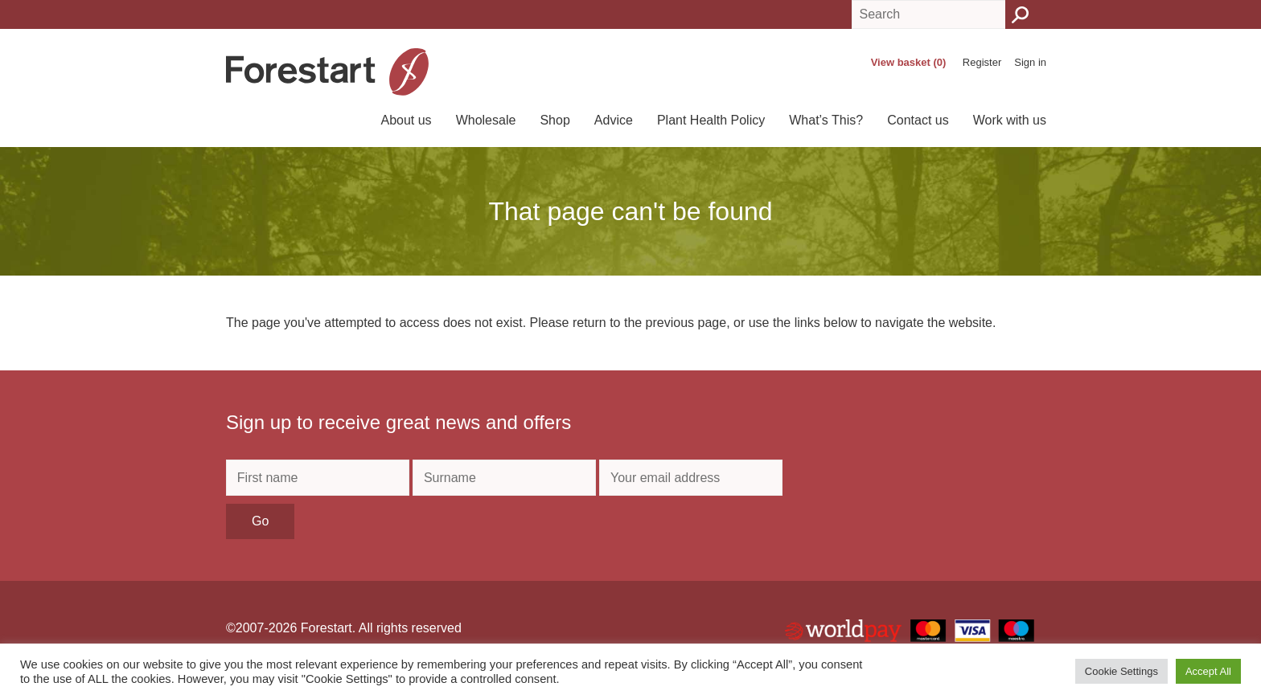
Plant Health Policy (711, 120)
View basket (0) (909, 62)
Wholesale (486, 120)
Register (982, 62)
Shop (554, 120)
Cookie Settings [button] (1121, 671)
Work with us (1009, 120)
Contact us (917, 120)
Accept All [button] (1208, 671)
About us (405, 120)
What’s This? (826, 120)
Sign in (1030, 62)
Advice (613, 120)
